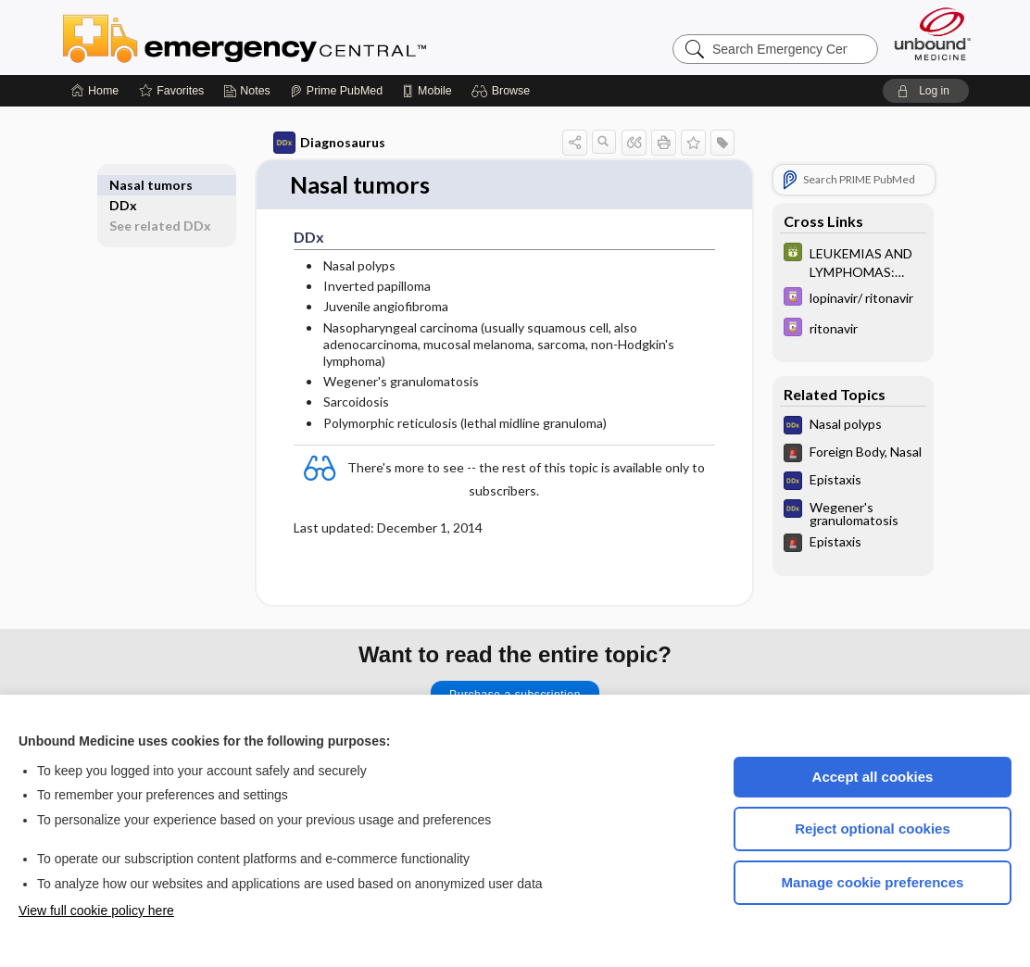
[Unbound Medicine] (932, 34)
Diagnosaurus (329, 143)
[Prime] (336, 91)
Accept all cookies (873, 777)
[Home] (95, 91)
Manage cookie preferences (873, 882)
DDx (123, 185)
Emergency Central (292, 37)
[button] (503, 91)
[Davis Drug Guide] (853, 298)
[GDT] (853, 261)
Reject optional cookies (872, 828)
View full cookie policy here (96, 910)
